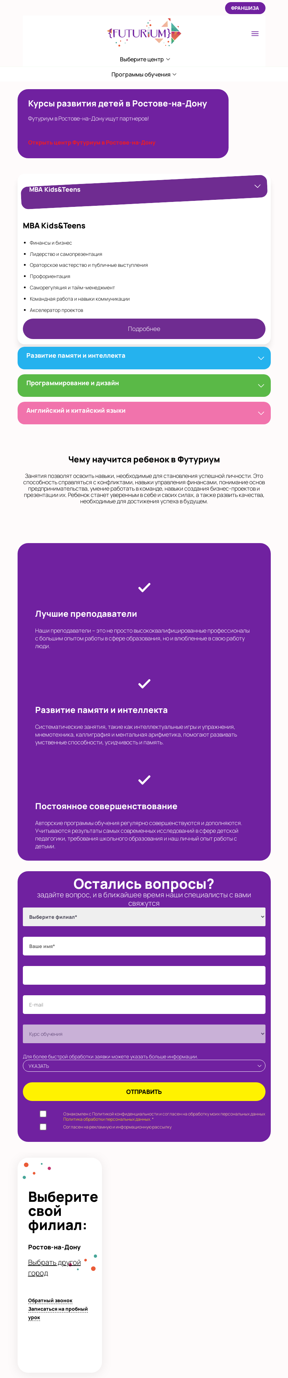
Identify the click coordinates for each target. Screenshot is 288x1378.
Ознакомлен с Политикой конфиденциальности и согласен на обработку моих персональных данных (164, 1117)
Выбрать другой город (54, 1267)
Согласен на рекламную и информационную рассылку (117, 1127)
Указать (38, 1066)
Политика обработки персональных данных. (107, 1119)
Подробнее (144, 329)
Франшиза (245, 8)
